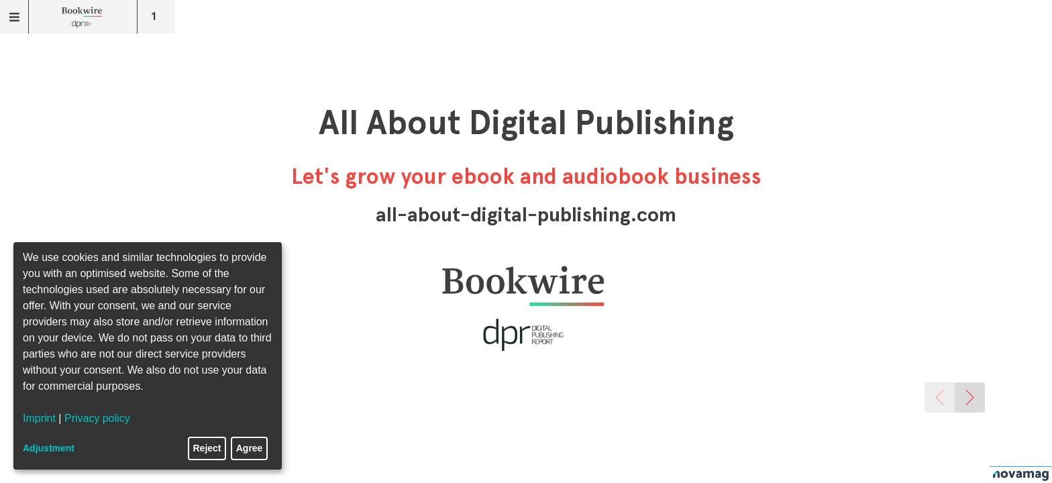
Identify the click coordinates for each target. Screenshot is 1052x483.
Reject (207, 448)
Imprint (39, 418)
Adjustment (48, 448)
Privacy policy (97, 418)
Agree (249, 448)
